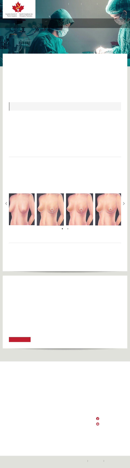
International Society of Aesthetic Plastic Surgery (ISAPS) (36, 313)
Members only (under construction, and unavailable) (12, 425)
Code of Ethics (79, 401)
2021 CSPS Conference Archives (10, 375)
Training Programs (80, 404)
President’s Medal (80, 382)
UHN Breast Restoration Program (25, 291)
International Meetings (82, 409)
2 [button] (68, 229)
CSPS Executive (33, 391)
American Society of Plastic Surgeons (27, 302)
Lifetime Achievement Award (82, 427)
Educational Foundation (95, 23)
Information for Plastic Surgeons (82, 418)
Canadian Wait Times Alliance (82, 413)
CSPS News (78, 398)
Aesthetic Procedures (51, 23)
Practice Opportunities (82, 379)
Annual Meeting (79, 395)
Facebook (91, 4)
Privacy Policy (105, 428)
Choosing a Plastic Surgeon (34, 405)
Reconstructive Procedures (27, 23)
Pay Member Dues (80, 392)
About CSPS (7, 23)
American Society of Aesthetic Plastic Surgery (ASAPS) (35, 308)
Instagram (107, 4)
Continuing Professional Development (83, 423)
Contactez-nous (95, 461)
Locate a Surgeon (33, 401)
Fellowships (78, 407)
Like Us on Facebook (109, 419)
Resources (115, 23)
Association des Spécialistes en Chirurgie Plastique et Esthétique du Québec (46, 329)
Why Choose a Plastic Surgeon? (35, 398)
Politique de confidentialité (116, 461)
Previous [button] (6, 203)
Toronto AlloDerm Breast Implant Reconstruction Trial (35, 324)
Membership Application (83, 390)
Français (118, 4)
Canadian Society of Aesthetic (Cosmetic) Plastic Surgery (36, 297)
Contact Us (75, 4)
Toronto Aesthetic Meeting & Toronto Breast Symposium (36, 318)
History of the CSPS (34, 394)
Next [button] (123, 203)
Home (64, 4)
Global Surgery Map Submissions (12, 393)
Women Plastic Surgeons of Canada (81, 386)
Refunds (31, 372)
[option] (21, 209)
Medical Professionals (73, 23)
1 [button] (62, 229)
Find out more (19, 340)
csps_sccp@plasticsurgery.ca (109, 413)
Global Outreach (33, 388)
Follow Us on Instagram (111, 424)
